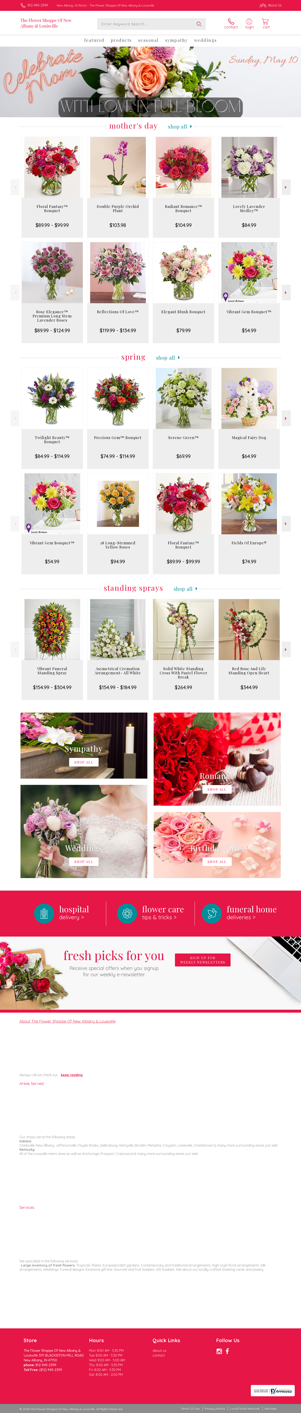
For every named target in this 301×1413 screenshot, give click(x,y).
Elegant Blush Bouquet (183, 311)
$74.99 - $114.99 (118, 456)
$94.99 (118, 561)
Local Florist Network (244, 1408)
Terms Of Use (190, 1408)
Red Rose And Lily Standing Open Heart (249, 670)
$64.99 (249, 456)
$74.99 (249, 561)
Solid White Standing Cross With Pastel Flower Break (183, 673)
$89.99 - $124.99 (52, 330)
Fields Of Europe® (249, 542)
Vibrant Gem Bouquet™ (249, 311)
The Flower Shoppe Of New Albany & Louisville (45, 23)
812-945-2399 (38, 5)
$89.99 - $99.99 (52, 225)
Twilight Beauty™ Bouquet (52, 439)
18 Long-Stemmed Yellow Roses (117, 545)
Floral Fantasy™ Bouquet (52, 208)
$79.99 (183, 330)
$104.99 (183, 225)
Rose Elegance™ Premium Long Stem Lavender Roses (52, 316)
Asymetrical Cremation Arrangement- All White (118, 670)
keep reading (72, 1075)
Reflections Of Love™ (118, 311)
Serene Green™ (183, 437)
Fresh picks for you (114, 962)
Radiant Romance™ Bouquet (183, 208)
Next (286, 187)
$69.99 (183, 456)
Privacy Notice (215, 1408)
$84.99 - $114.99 (52, 456)
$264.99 (183, 687)
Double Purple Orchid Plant (118, 208)
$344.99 (249, 687)
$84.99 (249, 225)
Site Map (271, 1408)
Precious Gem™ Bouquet (118, 437)
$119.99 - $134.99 (118, 330)
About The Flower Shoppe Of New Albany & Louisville (67, 1021)
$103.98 (118, 225)
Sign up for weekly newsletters (202, 960)
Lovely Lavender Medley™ (249, 208)
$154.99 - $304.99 (52, 687)
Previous (14, 187)
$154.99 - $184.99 (117, 687)
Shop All (177, 126)
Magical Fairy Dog (249, 437)
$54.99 (249, 330)
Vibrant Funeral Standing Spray (52, 670)
